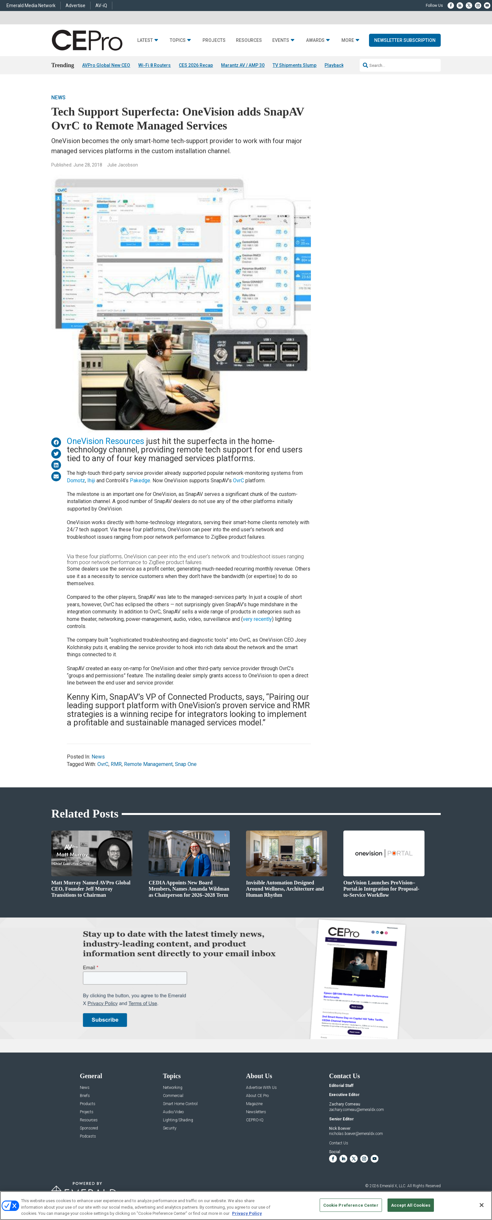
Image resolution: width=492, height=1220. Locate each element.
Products (87, 1104)
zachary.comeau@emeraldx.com (356, 1109)
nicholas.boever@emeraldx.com (356, 1134)
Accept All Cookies (410, 1204)
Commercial (173, 1096)
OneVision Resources (105, 441)
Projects (214, 40)
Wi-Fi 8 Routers (154, 65)
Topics (178, 40)
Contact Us (338, 1143)
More (347, 40)
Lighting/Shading (178, 1120)
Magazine (254, 1104)
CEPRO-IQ (255, 1120)
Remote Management (148, 764)
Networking (172, 1088)
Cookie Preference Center (350, 1204)
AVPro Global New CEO (106, 65)
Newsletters (256, 1112)
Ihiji (91, 480)
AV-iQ (101, 5)
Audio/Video (173, 1112)
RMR (116, 764)
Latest (145, 40)
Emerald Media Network (30, 5)
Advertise (75, 5)
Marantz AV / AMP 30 (242, 65)
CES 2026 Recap (196, 65)
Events (280, 40)
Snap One (186, 764)
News (58, 97)
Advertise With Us (261, 1088)
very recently (257, 619)
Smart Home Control (180, 1104)
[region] (246, 1205)
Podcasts (88, 1136)
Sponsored (89, 1128)
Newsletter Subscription (405, 40)
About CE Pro (257, 1096)
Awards (315, 40)
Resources (249, 40)
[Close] (481, 1205)
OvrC (238, 480)
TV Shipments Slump (294, 65)
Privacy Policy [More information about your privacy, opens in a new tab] (247, 1213)
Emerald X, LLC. (393, 1186)
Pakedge (140, 480)
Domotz (76, 480)
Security (170, 1128)
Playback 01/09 (341, 65)
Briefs (85, 1096)
